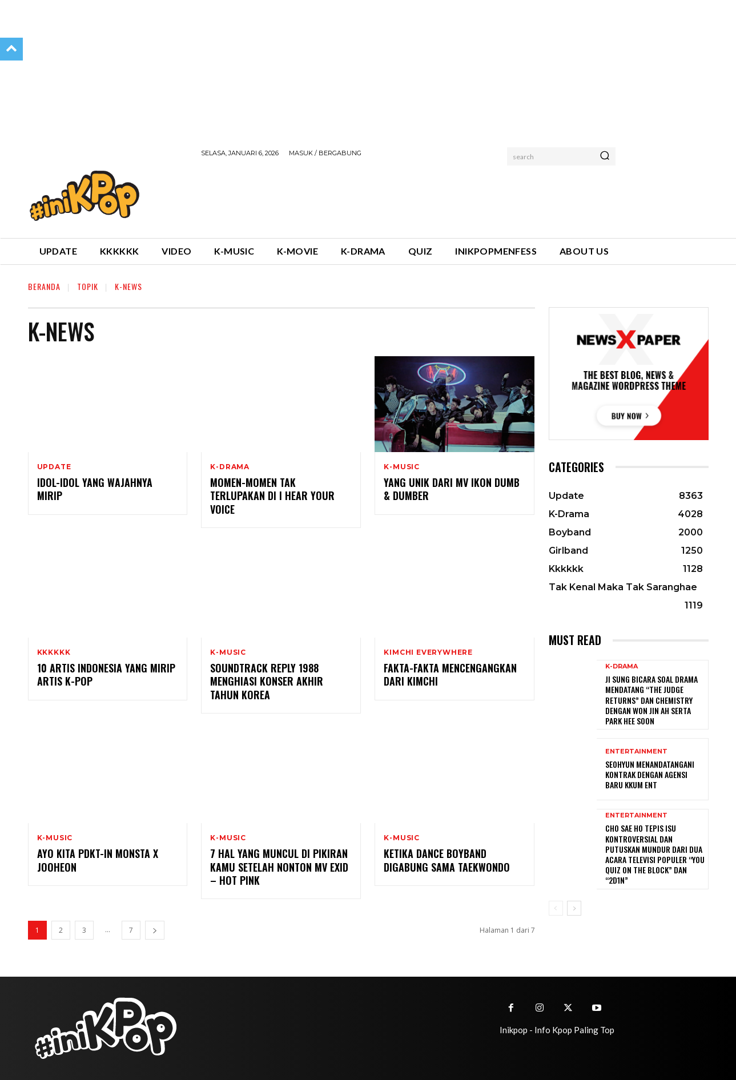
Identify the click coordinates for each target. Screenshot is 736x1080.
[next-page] (154, 930)
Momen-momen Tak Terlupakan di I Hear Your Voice (272, 496)
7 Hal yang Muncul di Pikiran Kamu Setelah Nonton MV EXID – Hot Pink (279, 867)
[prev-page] (556, 908)
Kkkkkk (54, 652)
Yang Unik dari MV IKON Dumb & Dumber (452, 489)
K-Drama (230, 467)
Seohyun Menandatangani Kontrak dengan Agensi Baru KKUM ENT (649, 774)
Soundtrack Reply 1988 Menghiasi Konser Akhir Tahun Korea (266, 681)
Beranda (44, 286)
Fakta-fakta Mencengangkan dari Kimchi (450, 674)
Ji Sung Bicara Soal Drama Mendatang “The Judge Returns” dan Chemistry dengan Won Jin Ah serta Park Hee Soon (651, 700)
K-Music (402, 467)
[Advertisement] (409, 195)
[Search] (605, 156)
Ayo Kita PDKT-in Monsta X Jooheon (97, 860)
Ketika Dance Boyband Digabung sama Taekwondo (447, 860)
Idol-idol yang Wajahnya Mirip (94, 489)
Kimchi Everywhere (428, 652)
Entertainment (636, 751)
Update (54, 467)
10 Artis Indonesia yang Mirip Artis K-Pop (106, 674)
